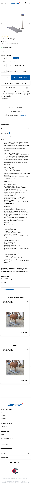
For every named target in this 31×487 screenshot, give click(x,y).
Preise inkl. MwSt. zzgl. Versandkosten (9, 43)
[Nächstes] (29, 23)
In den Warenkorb (20, 77)
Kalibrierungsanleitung (9, 289)
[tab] (15, 124)
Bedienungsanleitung (8, 285)
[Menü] (2, 3)
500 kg (3, 58)
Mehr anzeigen (4, 98)
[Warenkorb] (28, 3)
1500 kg (16, 58)
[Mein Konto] (5, 3)
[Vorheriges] (2, 23)
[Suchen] (25, 3)
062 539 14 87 (22, 115)
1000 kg (9, 58)
